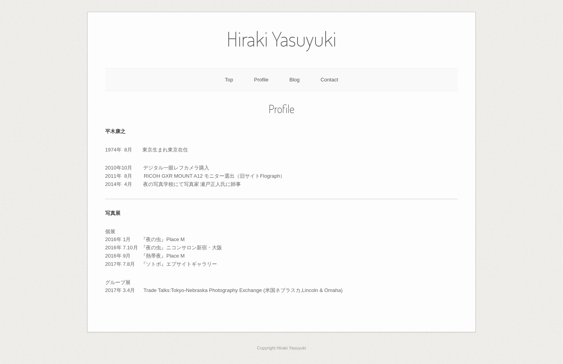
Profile (261, 80)
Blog (294, 80)
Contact (329, 80)
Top (229, 80)
